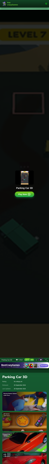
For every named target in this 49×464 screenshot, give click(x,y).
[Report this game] (41, 360)
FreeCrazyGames (10, 4)
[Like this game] (27, 360)
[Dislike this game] (32, 360)
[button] (46, 360)
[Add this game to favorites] (36, 360)
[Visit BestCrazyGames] (24, 365)
